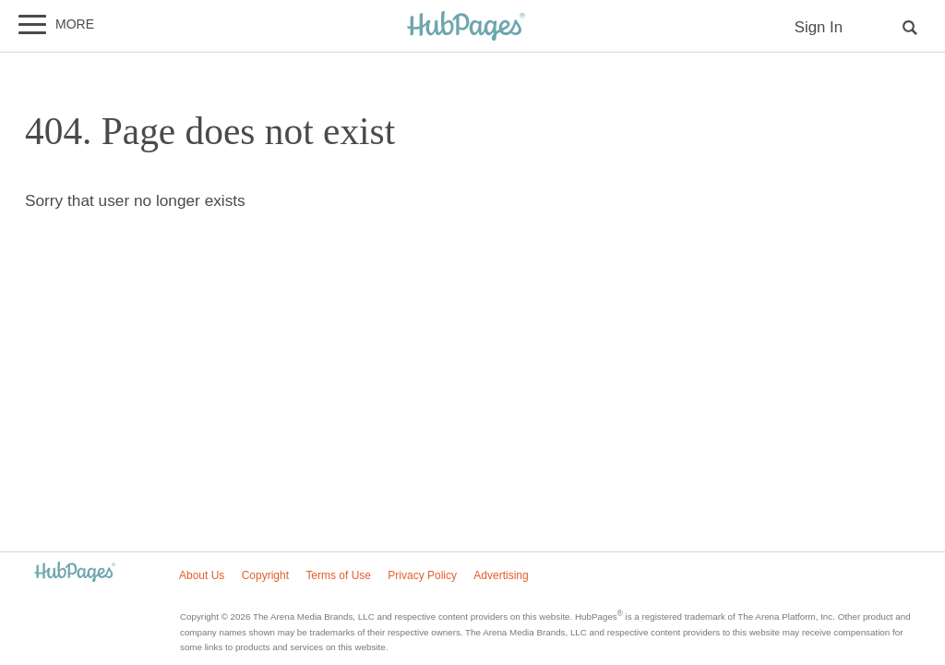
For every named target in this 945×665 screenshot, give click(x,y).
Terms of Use (338, 575)
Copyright (265, 575)
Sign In (819, 27)
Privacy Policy (422, 575)
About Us (201, 575)
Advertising (500, 575)
